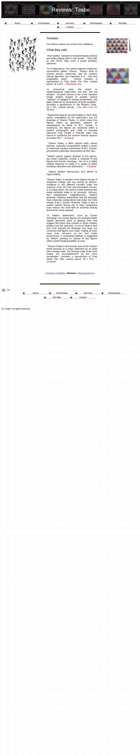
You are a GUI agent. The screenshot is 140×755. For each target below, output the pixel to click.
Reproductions (86, 273)
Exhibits (61, 273)
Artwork (50, 273)
